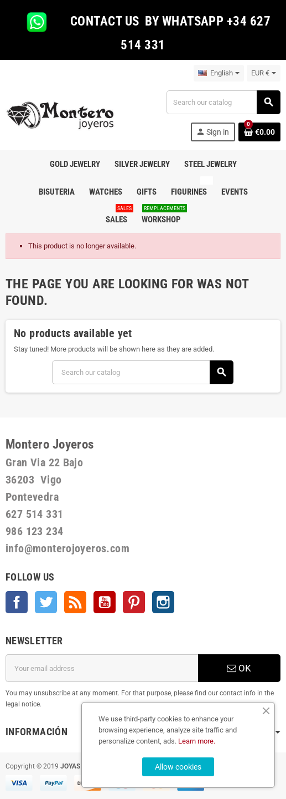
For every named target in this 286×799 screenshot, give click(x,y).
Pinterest (134, 602)
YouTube (104, 602)
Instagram (163, 602)
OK (239, 668)
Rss (75, 602)
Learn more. (196, 741)
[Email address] (102, 668)
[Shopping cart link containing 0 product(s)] (259, 132)
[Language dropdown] (219, 73)
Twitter (46, 602)
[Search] (223, 102)
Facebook (17, 602)
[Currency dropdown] (263, 73)
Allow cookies (178, 766)
